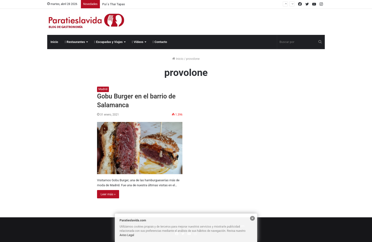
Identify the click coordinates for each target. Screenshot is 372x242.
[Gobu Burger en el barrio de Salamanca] (139, 148)
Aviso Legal (127, 235)
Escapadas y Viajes (108, 42)
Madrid (102, 89)
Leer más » (108, 194)
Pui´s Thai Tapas (113, 4)
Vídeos (137, 42)
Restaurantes (75, 42)
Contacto (160, 42)
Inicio (54, 42)
